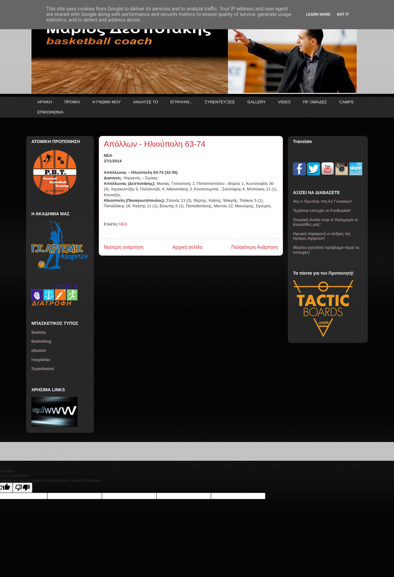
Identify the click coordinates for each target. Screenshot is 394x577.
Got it (343, 14)
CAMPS (346, 102)
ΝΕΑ (123, 224)
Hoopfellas (40, 359)
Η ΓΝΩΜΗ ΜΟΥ (106, 102)
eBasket (38, 350)
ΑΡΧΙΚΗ (45, 102)
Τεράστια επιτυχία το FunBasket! (322, 210)
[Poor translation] (22, 488)
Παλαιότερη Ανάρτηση (254, 247)
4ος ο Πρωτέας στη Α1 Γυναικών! (322, 201)
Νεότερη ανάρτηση (123, 247)
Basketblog (41, 341)
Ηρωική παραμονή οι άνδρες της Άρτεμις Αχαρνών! (322, 236)
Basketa (38, 332)
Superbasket (42, 368)
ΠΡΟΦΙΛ (72, 102)
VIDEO (284, 102)
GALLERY (256, 102)
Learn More (318, 14)
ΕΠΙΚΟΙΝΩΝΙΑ (50, 112)
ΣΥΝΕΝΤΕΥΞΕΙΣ (220, 102)
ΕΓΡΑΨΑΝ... (181, 102)
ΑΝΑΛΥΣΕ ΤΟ (145, 102)
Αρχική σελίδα (187, 247)
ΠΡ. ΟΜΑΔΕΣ (315, 102)
